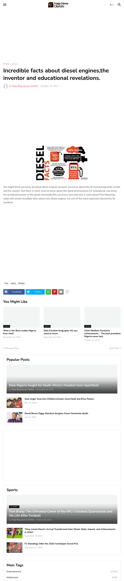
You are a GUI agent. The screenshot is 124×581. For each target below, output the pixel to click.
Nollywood (62, 577)
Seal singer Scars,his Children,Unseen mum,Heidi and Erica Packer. (59, 399)
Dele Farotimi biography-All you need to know (61, 332)
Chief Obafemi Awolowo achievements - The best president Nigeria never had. (102, 333)
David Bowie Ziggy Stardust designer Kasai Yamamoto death (56, 413)
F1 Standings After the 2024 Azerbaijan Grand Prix (51, 543)
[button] (4, 5)
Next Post (114, 348)
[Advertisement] (62, 33)
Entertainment (62, 571)
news (14, 64)
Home (6, 64)
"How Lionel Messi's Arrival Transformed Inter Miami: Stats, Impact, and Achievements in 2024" (70, 531)
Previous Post (12, 348)
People (21, 283)
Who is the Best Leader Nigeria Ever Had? (19, 332)
